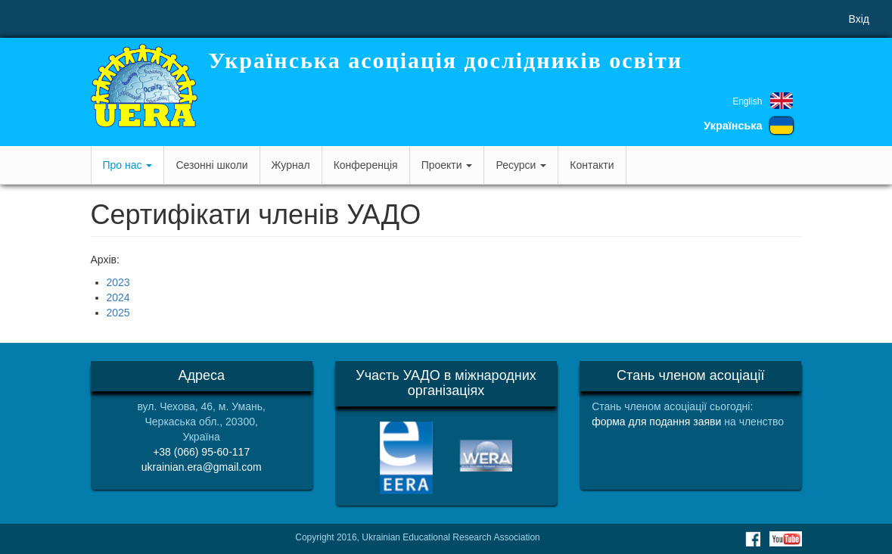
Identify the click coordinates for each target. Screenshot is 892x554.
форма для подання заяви (656, 422)
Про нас (128, 165)
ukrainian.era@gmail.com (201, 467)
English (747, 101)
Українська (733, 126)
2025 (118, 313)
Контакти (592, 165)
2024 (118, 297)
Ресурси (521, 165)
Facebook (752, 538)
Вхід (859, 19)
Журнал (291, 165)
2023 (118, 282)
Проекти (447, 165)
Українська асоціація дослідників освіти (446, 60)
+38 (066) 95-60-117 (201, 452)
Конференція (366, 165)
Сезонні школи (211, 165)
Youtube (785, 538)
